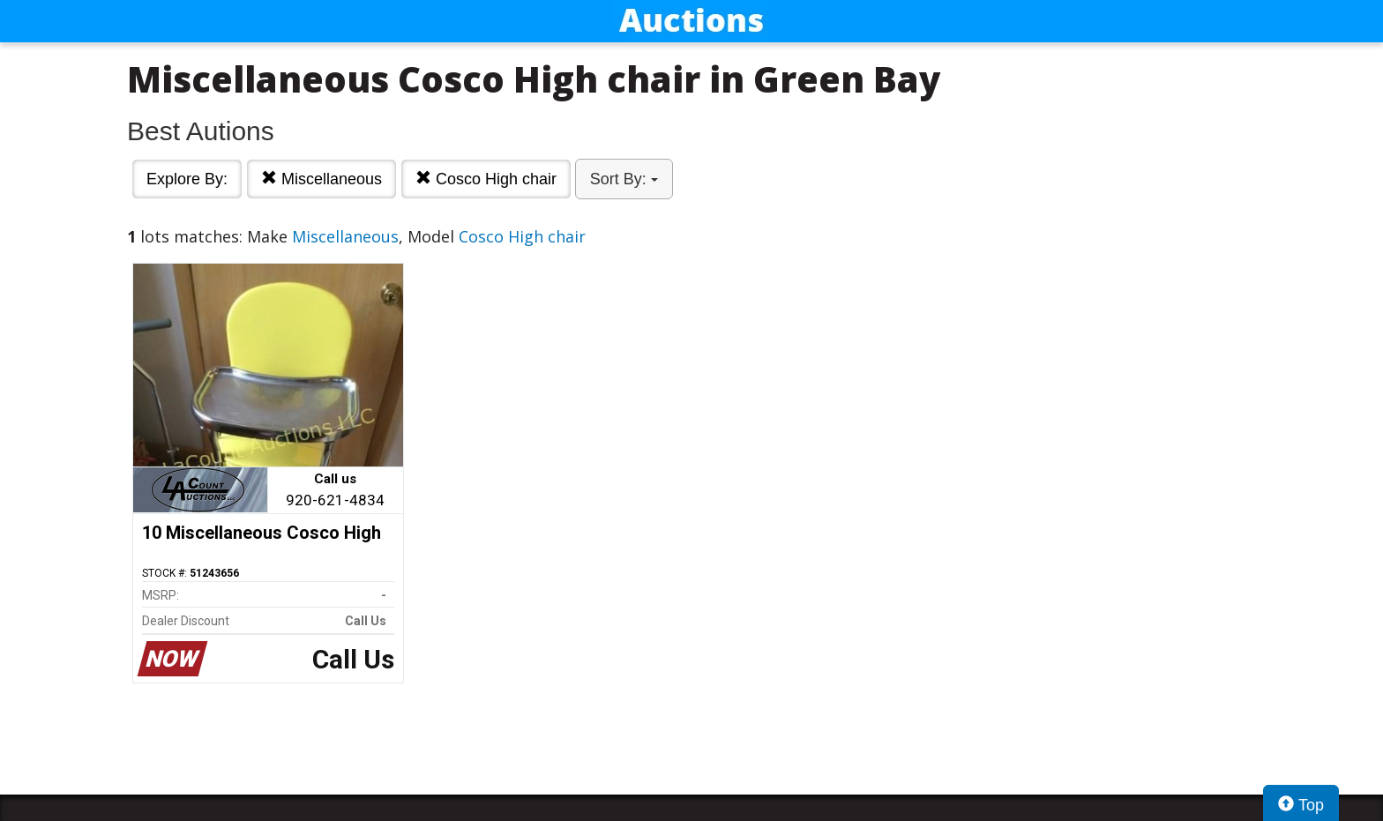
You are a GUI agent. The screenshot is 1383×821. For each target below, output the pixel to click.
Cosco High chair (486, 178)
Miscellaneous (321, 178)
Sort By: (624, 179)
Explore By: (187, 179)
